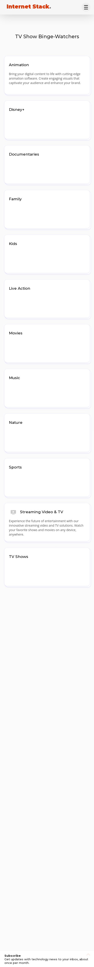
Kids (13, 243)
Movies (15, 333)
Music (14, 378)
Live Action (19, 288)
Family (15, 199)
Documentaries (24, 154)
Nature (15, 422)
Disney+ (16, 109)
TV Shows (18, 556)
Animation (19, 65)
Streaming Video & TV (41, 512)
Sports (15, 467)
